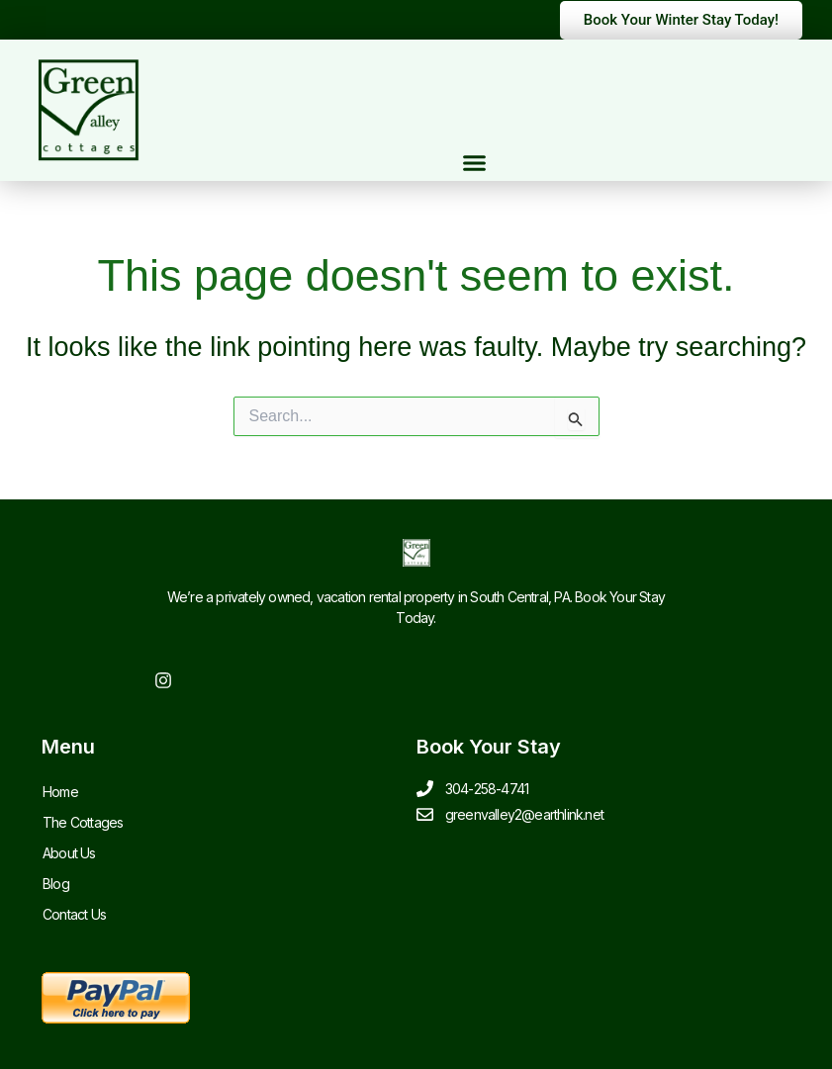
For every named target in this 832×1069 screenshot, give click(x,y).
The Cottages (83, 822)
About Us (69, 853)
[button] (475, 163)
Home (60, 791)
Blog (56, 883)
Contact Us (74, 914)
